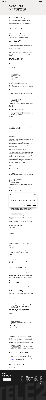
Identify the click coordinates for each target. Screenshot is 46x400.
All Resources (35, 376)
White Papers (35, 379)
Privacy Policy (41, 381)
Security (21, 379)
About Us (41, 376)
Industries (27, 1)
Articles (35, 377)
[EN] (43, 1)
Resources (30, 1)
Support (40, 380)
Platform (21, 377)
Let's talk (40, 1)
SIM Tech (21, 378)
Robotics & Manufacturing (28, 379)
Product (24, 1)
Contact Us (41, 379)
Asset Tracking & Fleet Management (29, 377)
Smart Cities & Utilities (28, 380)
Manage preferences (23, 205)
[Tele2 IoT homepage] (4, 1)
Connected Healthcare (28, 378)
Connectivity (22, 376)
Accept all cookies (32, 205)
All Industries (27, 381)
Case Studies (35, 378)
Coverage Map (41, 378)
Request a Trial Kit (22, 381)
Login (37, 1)
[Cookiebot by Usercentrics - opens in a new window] (33, 194)
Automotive (27, 376)
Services (21, 380)
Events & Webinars (36, 380)
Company (33, 1)
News (40, 377)
